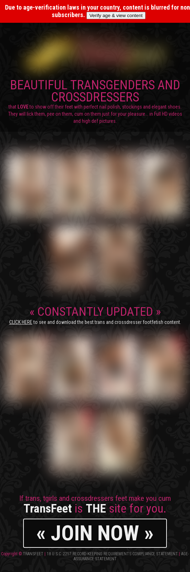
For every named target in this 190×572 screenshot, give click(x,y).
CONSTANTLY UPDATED (95, 314)
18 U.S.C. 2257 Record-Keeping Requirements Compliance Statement (112, 553)
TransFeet (33, 553)
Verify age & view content (116, 15)
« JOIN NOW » (95, 533)
